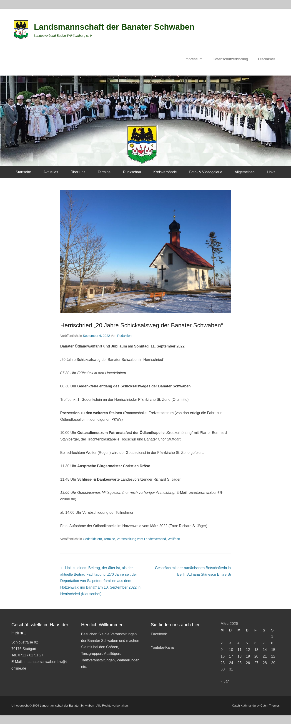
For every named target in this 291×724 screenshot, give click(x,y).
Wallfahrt (174, 539)
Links (271, 172)
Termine (104, 172)
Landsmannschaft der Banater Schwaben (114, 27)
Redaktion (124, 336)
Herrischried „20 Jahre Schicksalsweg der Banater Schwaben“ (141, 325)
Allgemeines (244, 172)
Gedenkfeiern (92, 539)
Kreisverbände (165, 172)
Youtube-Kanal (163, 647)
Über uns (77, 172)
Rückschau (132, 172)
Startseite (23, 172)
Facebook (159, 634)
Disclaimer (266, 59)
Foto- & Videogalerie (205, 172)
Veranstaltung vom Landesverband (141, 539)
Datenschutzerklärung (230, 59)
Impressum (194, 59)
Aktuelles (50, 172)
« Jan (225, 681)
